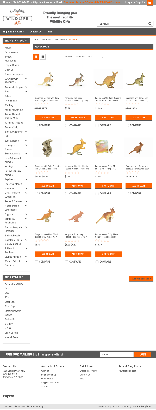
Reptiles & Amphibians (10, 220)
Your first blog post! (127, 371)
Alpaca (8, 47)
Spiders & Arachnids (10, 250)
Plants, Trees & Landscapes (12, 207)
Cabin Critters (11, 332)
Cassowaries (11, 52)
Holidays (9, 166)
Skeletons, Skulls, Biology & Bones (13, 241)
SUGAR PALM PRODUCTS (11, 80)
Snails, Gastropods (14, 74)
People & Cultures (13, 201)
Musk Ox (9, 69)
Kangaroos (73, 39)
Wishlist (45, 371)
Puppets (9, 214)
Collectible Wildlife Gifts (14, 286)
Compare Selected (141, 279)
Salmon (8, 96)
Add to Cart (47, 117)
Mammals (9, 188)
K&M (7, 297)
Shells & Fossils (12, 235)
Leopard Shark (12, 65)
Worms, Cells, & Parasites (12, 263)
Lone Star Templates (141, 406)
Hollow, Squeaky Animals (13, 172)
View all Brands (12, 337)
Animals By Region (14, 87)
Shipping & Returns (13, 31)
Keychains (10, 179)
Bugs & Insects (12, 140)
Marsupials (60, 39)
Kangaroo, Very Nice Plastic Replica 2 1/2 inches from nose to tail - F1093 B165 (47, 235)
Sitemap (45, 386)
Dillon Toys (10, 306)
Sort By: (68, 56)
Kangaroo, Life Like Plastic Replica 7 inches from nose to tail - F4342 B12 (77, 167)
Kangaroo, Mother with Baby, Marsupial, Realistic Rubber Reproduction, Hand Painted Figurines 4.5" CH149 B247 (47, 99)
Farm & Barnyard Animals (13, 160)
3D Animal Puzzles (14, 122)
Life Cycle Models (13, 184)
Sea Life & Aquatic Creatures (14, 229)
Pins (7, 91)
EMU (7, 136)
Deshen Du (10, 319)
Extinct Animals (12, 153)
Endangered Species (10, 147)
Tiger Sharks (11, 100)
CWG (7, 292)
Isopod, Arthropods (10, 58)
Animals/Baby (11, 127)
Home (35, 39)
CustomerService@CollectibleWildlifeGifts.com (92, 2)
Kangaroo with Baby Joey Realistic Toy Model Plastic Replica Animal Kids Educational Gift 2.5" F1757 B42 (137, 167)
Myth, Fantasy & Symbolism (13, 195)
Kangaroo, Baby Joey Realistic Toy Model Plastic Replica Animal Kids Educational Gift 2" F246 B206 (77, 235)
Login (128, 2)
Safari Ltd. (10, 301)
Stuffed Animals (13, 256)
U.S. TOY (9, 323)
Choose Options (78, 117)
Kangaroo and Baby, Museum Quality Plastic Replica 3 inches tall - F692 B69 (108, 235)
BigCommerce (114, 406)
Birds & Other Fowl (14, 131)
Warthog (9, 105)
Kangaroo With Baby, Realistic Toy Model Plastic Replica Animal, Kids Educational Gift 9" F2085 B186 (108, 99)
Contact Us (35, 31)
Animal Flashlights (14, 109)
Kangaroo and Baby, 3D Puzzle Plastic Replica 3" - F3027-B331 (106, 167)
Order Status (47, 379)
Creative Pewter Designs (13, 312)
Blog (49, 31)
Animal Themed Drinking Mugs (12, 116)
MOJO (8, 328)
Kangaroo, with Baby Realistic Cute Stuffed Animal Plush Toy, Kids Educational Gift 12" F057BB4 (47, 167)
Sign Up (140, 2)
